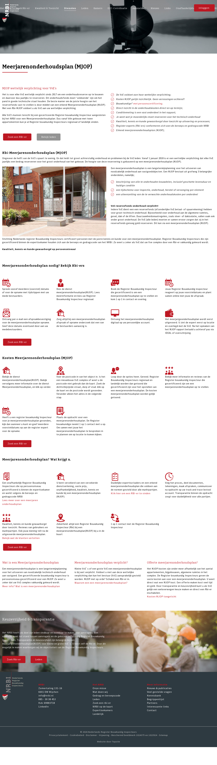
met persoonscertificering (147, 103)
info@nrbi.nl (46, 695)
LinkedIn (43, 706)
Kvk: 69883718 (46, 702)
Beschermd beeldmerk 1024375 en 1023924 (134, 735)
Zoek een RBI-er (17, 137)
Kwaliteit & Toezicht (47, 8)
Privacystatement (58, 735)
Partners (152, 702)
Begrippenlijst (155, 699)
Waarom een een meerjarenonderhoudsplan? (101, 582)
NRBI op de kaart (103, 706)
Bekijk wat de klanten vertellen (21, 537)
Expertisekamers (103, 710)
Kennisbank (154, 695)
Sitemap (163, 735)
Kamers (98, 8)
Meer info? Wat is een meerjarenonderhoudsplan (31, 586)
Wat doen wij (100, 691)
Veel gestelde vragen (159, 691)
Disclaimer (91, 735)
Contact (152, 710)
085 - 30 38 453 (47, 699)
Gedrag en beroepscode (106, 695)
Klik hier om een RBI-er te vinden (130, 493)
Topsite (116, 741)
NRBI (41, 684)
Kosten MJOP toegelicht (161, 596)
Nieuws (155, 8)
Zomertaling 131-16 (50, 688)
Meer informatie (157, 684)
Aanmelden (139, 8)
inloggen (204, 9)
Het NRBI (98, 684)
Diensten (70, 8)
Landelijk (98, 713)
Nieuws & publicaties (159, 688)
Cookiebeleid (77, 735)
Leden (84, 8)
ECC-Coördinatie (117, 8)
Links (167, 8)
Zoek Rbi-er (14, 659)
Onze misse (99, 688)
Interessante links (158, 706)
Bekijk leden (48, 137)
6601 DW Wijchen (48, 691)
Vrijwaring (104, 735)
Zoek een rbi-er (102, 702)
